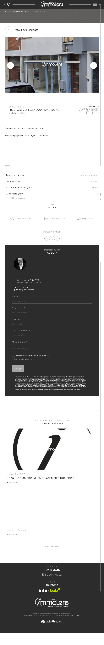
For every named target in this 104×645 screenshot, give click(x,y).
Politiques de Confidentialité (46, 398)
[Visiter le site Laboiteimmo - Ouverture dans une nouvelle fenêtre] (52, 636)
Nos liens (61, 627)
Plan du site (38, 627)
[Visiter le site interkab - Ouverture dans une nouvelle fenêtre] (50, 601)
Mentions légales (48, 627)
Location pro (19, 12)
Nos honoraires (28, 627)
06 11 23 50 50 (22, 292)
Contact (100, 197)
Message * (21, 348)
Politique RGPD (69, 627)
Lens (28, 12)
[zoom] (52, 92)
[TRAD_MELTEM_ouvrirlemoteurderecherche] (9, 4)
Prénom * (19, 313)
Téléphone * (22, 337)
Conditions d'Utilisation (65, 398)
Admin (56, 627)
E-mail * (19, 325)
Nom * (17, 302)
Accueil (8, 12)
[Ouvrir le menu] (95, 4)
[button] (93, 65)
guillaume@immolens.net (25, 295)
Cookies (77, 627)
